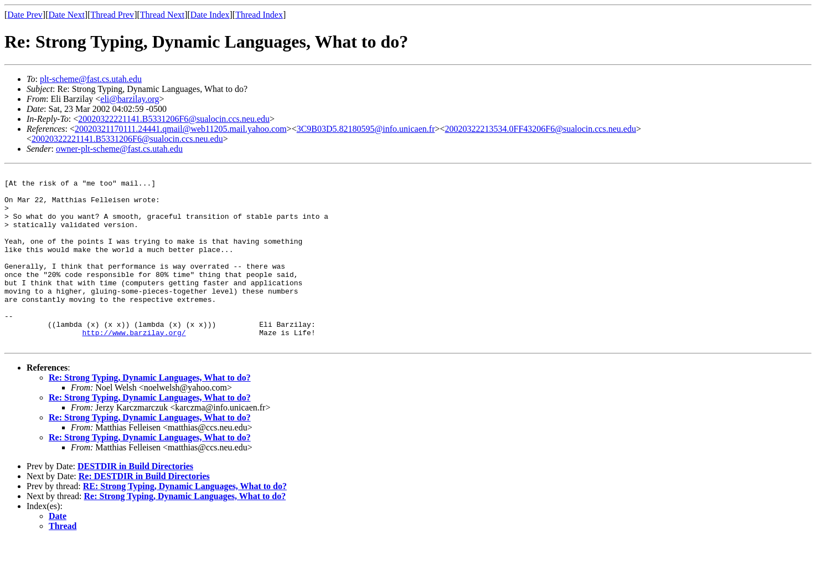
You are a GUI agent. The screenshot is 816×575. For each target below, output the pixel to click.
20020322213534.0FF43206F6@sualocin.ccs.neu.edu (540, 129)
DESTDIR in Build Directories (135, 501)
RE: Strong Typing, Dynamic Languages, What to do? (185, 521)
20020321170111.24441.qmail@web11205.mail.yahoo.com (181, 129)
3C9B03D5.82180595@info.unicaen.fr (366, 129)
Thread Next (162, 14)
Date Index (210, 14)
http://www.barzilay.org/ (133, 366)
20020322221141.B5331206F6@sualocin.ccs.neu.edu (174, 119)
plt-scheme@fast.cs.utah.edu (91, 79)
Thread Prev (112, 14)
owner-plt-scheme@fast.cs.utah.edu (119, 148)
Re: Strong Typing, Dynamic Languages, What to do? (150, 412)
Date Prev (25, 14)
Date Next (67, 14)
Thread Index (259, 14)
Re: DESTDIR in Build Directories (144, 511)
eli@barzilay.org (129, 99)
